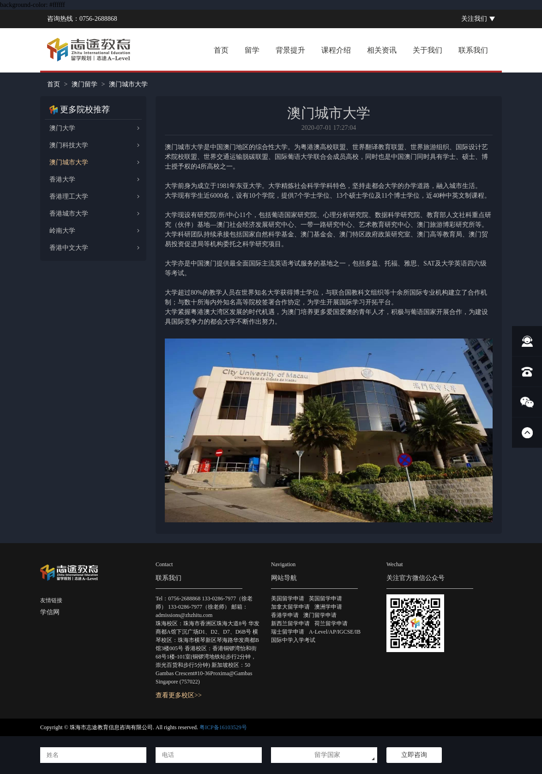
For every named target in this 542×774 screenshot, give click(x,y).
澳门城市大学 (68, 162)
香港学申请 (285, 615)
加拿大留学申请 (290, 607)
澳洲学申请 (328, 607)
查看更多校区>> (179, 695)
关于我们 (427, 50)
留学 (252, 50)
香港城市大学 (68, 213)
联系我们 (473, 50)
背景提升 (290, 50)
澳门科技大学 (68, 145)
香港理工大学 (68, 196)
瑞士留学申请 (287, 632)
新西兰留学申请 (290, 623)
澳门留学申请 (320, 615)
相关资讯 (382, 50)
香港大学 (62, 179)
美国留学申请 (287, 598)
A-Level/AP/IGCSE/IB (335, 632)
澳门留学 (84, 84)
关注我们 (474, 18)
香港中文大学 (68, 247)
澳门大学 (62, 128)
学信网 (50, 612)
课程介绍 (336, 50)
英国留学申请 (325, 598)
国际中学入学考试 (293, 640)
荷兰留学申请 (331, 623)
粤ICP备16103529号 (223, 727)
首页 (221, 50)
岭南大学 (62, 230)
